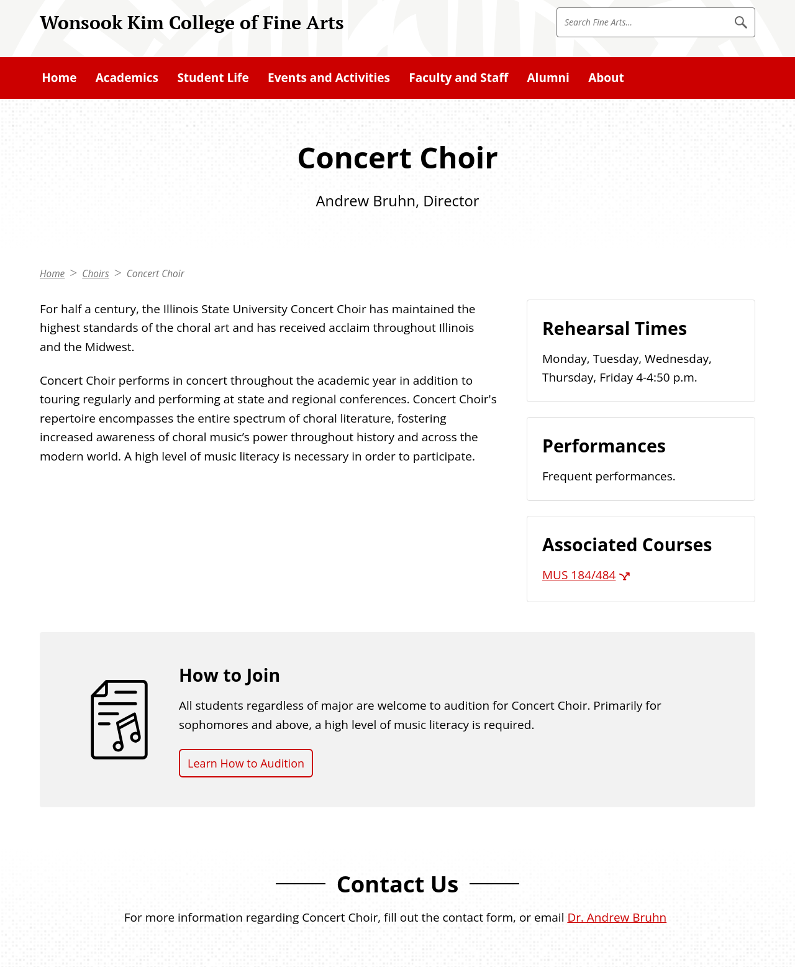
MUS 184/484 (579, 575)
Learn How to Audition (246, 763)
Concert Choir (155, 273)
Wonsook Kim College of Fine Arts (192, 22)
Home (52, 273)
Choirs (95, 273)
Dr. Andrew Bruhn (616, 917)
